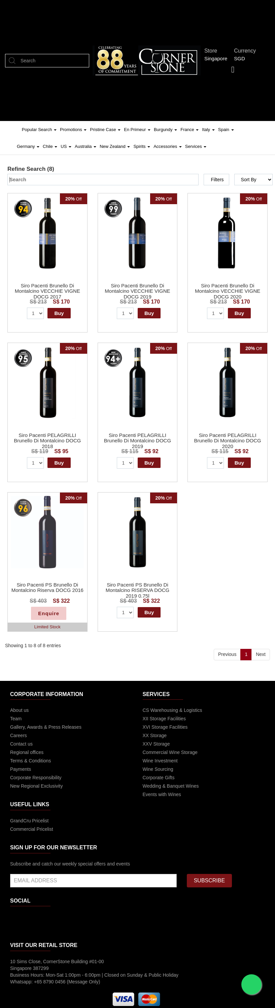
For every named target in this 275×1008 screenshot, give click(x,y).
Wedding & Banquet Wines (171, 786)
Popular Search (39, 129)
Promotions (73, 129)
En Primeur (137, 129)
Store (212, 51)
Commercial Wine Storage (170, 752)
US (66, 146)
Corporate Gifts (159, 777)
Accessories (167, 146)
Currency (247, 51)
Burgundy (165, 129)
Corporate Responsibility (36, 777)
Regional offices (26, 752)
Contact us (21, 744)
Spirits (141, 146)
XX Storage (155, 735)
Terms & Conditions (30, 760)
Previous (227, 654)
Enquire (48, 613)
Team (16, 718)
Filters (217, 179)
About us (19, 710)
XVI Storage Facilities (165, 727)
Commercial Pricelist (31, 829)
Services (195, 146)
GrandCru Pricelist (29, 820)
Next (261, 654)
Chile (50, 146)
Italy (208, 129)
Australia (85, 146)
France (189, 129)
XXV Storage (156, 744)
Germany (28, 146)
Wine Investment (160, 760)
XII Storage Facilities (164, 718)
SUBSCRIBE (209, 880)
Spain (226, 129)
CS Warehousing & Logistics (172, 710)
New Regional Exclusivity (36, 786)
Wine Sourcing (158, 769)
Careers (18, 735)
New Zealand (115, 146)
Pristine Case (105, 129)
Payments (20, 769)
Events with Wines (162, 794)
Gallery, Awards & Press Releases (45, 727)
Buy (59, 313)
